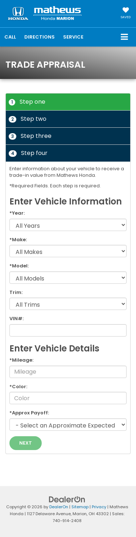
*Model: (19, 266)
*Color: (18, 386)
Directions (39, 36)
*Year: (17, 213)
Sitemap (79, 507)
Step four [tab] (28, 153)
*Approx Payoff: (29, 413)
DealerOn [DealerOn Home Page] (58, 507)
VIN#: (16, 318)
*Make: (18, 239)
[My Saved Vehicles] (126, 14)
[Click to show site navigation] (124, 37)
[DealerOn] (67, 499)
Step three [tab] (30, 136)
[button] (10, 37)
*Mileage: (21, 360)
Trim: (15, 292)
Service (73, 36)
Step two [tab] (27, 119)
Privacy (99, 507)
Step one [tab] (27, 102)
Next (25, 442)
